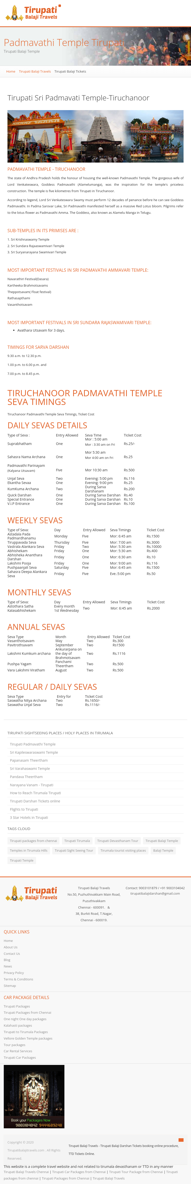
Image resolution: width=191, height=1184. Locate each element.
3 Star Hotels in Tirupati (29, 817)
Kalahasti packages (18, 1025)
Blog (7, 960)
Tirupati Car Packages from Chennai (79, 1172)
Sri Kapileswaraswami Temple (34, 752)
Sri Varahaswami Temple (30, 768)
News (8, 966)
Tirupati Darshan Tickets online (35, 801)
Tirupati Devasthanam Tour (117, 840)
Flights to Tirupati (24, 809)
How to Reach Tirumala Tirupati (35, 792)
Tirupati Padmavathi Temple (33, 744)
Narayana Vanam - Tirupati (31, 785)
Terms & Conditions (18, 979)
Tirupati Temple (22, 860)
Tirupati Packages (17, 1006)
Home (10, 71)
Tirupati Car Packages (20, 1057)
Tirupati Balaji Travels (35, 71)
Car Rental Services (18, 1051)
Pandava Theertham (26, 776)
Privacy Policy (14, 972)
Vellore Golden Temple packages (28, 1038)
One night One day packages (25, 1019)
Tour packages (14, 1045)
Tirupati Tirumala (77, 840)
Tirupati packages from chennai (33, 840)
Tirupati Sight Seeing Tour (74, 850)
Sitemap (10, 985)
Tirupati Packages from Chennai (27, 1012)
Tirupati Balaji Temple (161, 840)
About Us (10, 947)
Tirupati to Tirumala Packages (26, 1032)
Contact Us (12, 953)
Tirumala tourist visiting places (123, 850)
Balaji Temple (163, 850)
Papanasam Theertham (29, 760)
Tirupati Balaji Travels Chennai (26, 1172)
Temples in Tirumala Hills (29, 850)
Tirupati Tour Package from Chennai (136, 1172)
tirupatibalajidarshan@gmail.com (155, 893)
